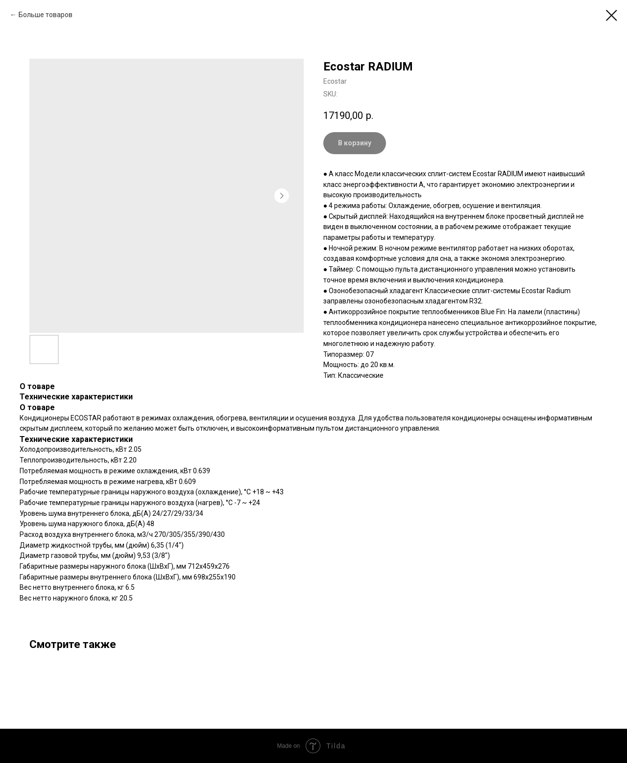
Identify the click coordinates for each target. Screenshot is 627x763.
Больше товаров (45, 15)
